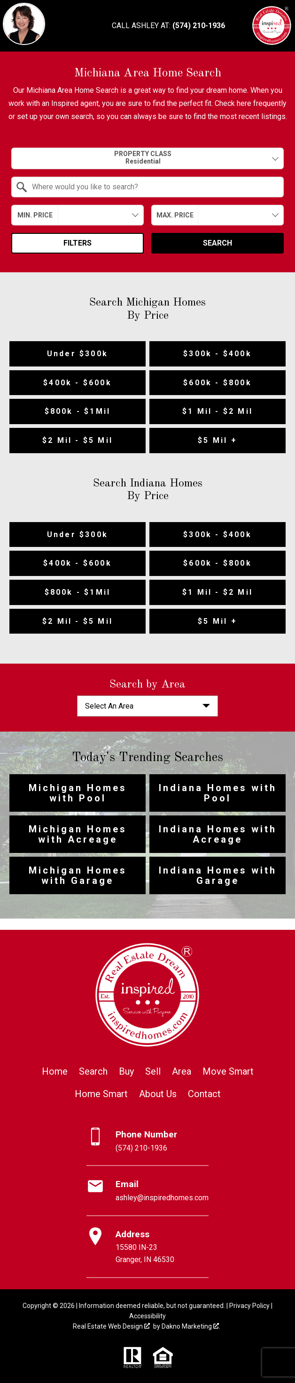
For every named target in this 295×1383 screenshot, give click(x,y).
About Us (158, 1093)
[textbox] (153, 187)
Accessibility (147, 1316)
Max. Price (175, 215)
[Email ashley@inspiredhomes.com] (147, 1191)
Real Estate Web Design (111, 1326)
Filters (77, 243)
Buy (126, 1071)
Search (217, 243)
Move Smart (228, 1071)
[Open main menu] (240, 26)
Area (181, 1071)
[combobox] (147, 158)
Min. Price (35, 215)
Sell (153, 1071)
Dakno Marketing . (191, 1326)
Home (55, 1071)
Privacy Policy (249, 1305)
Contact (204, 1093)
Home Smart (101, 1093)
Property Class (143, 157)
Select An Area (109, 706)
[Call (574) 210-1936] (168, 26)
